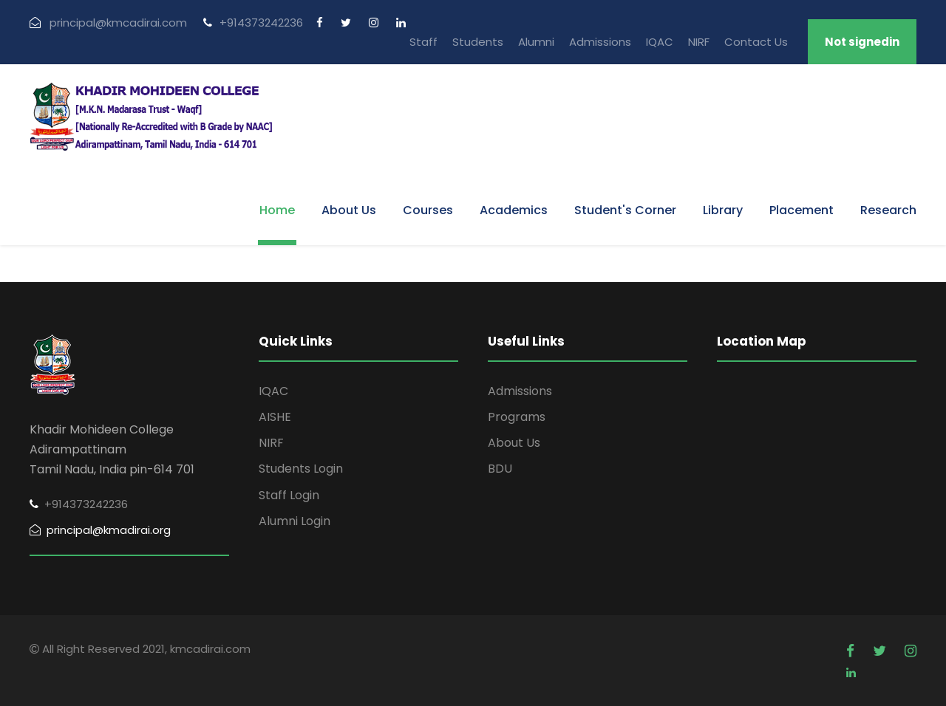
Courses (428, 210)
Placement (801, 210)
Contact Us (756, 41)
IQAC (659, 41)
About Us (348, 210)
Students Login (301, 468)
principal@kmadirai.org (100, 530)
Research (888, 210)
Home (277, 210)
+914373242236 (253, 22)
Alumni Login (294, 521)
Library (723, 210)
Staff (423, 41)
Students (477, 41)
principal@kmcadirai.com (108, 22)
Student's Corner (625, 210)
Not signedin (862, 41)
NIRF (699, 41)
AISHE (275, 416)
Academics (514, 210)
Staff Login (289, 495)
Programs (516, 416)
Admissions (600, 41)
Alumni (536, 41)
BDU (500, 468)
